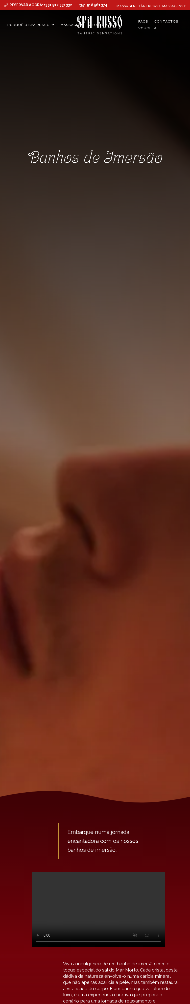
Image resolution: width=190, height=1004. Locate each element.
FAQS (143, 21)
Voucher (147, 28)
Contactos (166, 21)
